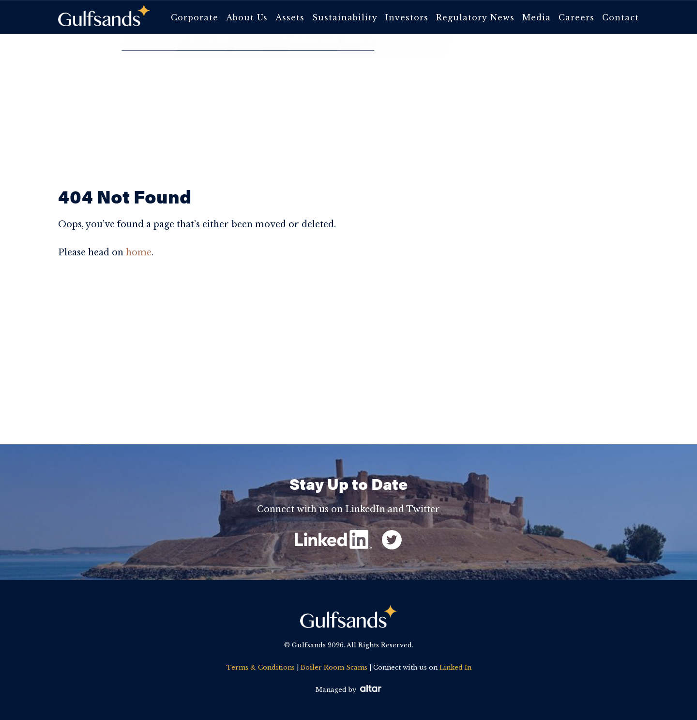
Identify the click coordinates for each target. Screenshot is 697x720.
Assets (289, 17)
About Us (247, 17)
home (139, 252)
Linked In (455, 667)
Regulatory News (475, 17)
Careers (576, 17)
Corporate (194, 17)
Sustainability (345, 17)
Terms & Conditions (260, 667)
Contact (620, 17)
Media (536, 17)
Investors (406, 17)
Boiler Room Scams (334, 667)
